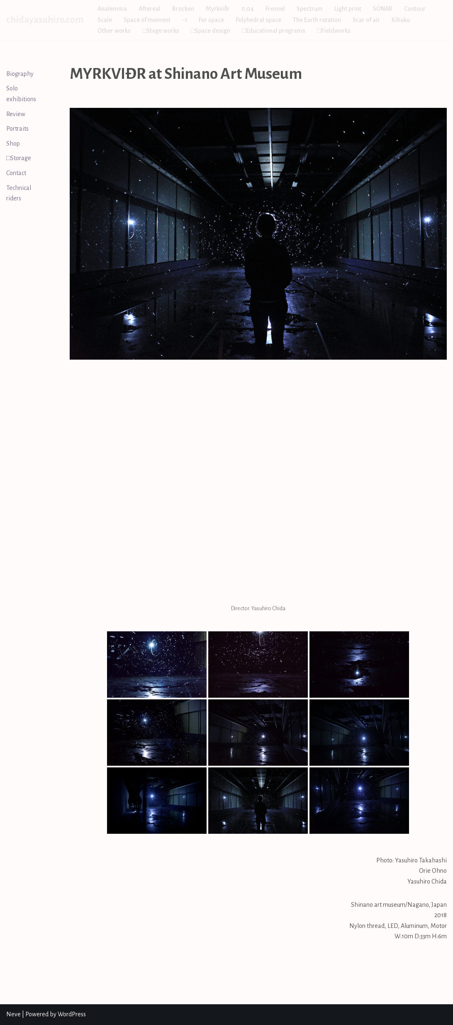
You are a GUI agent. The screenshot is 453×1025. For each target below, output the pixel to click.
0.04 (247, 8)
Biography (20, 74)
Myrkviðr (218, 8)
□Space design (211, 30)
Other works (114, 30)
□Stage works (160, 30)
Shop (13, 143)
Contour (415, 8)
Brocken (183, 8)
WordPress (72, 1014)
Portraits (17, 128)
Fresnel (275, 8)
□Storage (18, 158)
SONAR (382, 8)
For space (211, 20)
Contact (16, 173)
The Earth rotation (317, 20)
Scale (104, 20)
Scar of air (366, 20)
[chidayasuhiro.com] (44, 20)
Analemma (112, 8)
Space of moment (147, 20)
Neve (13, 1014)
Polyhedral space (258, 20)
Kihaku (401, 20)
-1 (184, 20)
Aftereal (150, 8)
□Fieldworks (334, 30)
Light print (347, 8)
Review (15, 114)
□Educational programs (273, 30)
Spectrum (310, 8)
